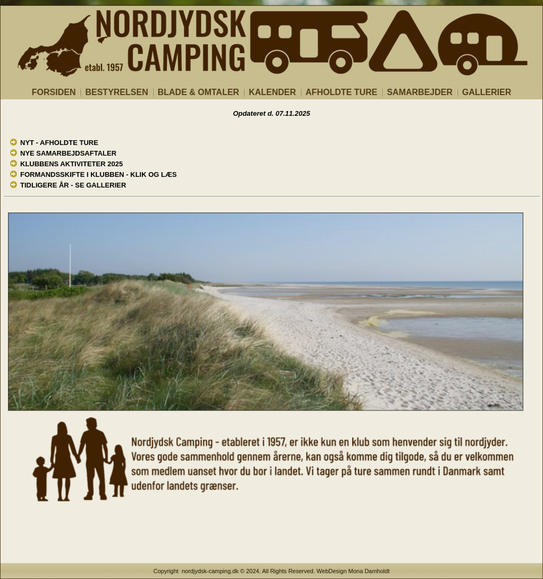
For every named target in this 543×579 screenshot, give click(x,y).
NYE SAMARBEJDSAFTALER (68, 153)
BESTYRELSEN (116, 92)
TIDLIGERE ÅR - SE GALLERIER (73, 185)
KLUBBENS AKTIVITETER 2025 (71, 164)
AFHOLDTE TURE (341, 92)
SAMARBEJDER (420, 92)
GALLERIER (486, 92)
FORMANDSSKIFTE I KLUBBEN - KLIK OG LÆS (98, 174)
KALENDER (272, 92)
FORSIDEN (54, 92)
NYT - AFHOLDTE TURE (59, 143)
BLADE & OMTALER (198, 92)
